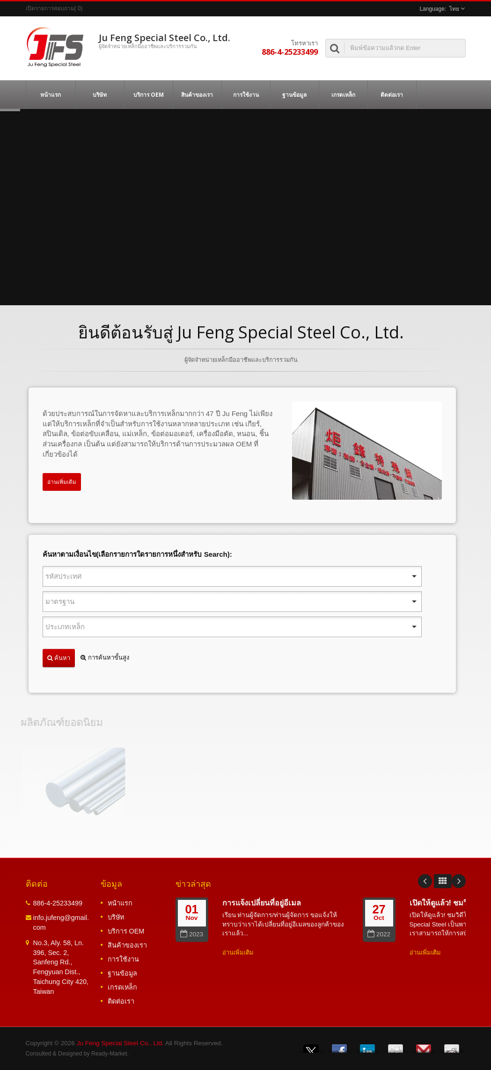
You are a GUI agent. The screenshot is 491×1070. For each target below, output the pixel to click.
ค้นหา (58, 657)
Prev (425, 881)
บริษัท (100, 94)
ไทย (454, 9)
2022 (378, 934)
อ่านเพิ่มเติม (61, 482)
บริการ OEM (149, 94)
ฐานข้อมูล (295, 94)
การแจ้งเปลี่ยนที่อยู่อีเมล (261, 903)
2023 (191, 934)
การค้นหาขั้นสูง (105, 657)
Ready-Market (109, 1053)
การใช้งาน (246, 94)
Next (459, 881)
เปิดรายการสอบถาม (50, 8)
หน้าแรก (50, 94)
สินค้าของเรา (197, 94)
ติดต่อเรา (392, 94)
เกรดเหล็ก (343, 94)
